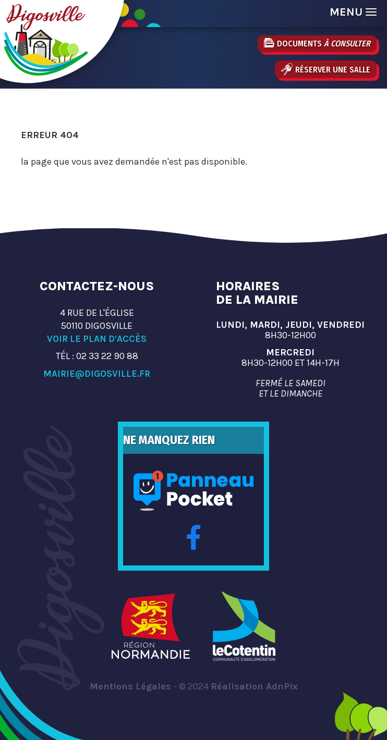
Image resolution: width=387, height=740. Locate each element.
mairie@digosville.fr (96, 373)
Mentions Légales (130, 686)
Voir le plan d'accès (97, 338)
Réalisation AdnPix (254, 686)
